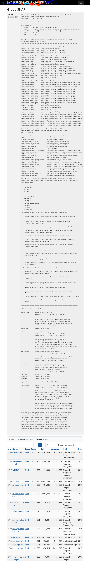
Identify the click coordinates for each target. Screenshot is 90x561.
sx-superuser (17, 485)
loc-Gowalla (17, 541)
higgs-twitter (17, 548)
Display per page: (65, 445)
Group (27, 449)
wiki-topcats (17, 452)
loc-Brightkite (17, 544)
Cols (42, 449)
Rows (33, 449)
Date (80, 449)
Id (9, 449)
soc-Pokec (16, 537)
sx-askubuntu (18, 511)
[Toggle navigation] (81, 3)
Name (15, 449)
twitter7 (15, 481)
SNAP (27, 452)
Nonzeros (55, 449)
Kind (65, 449)
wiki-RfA (15, 470)
